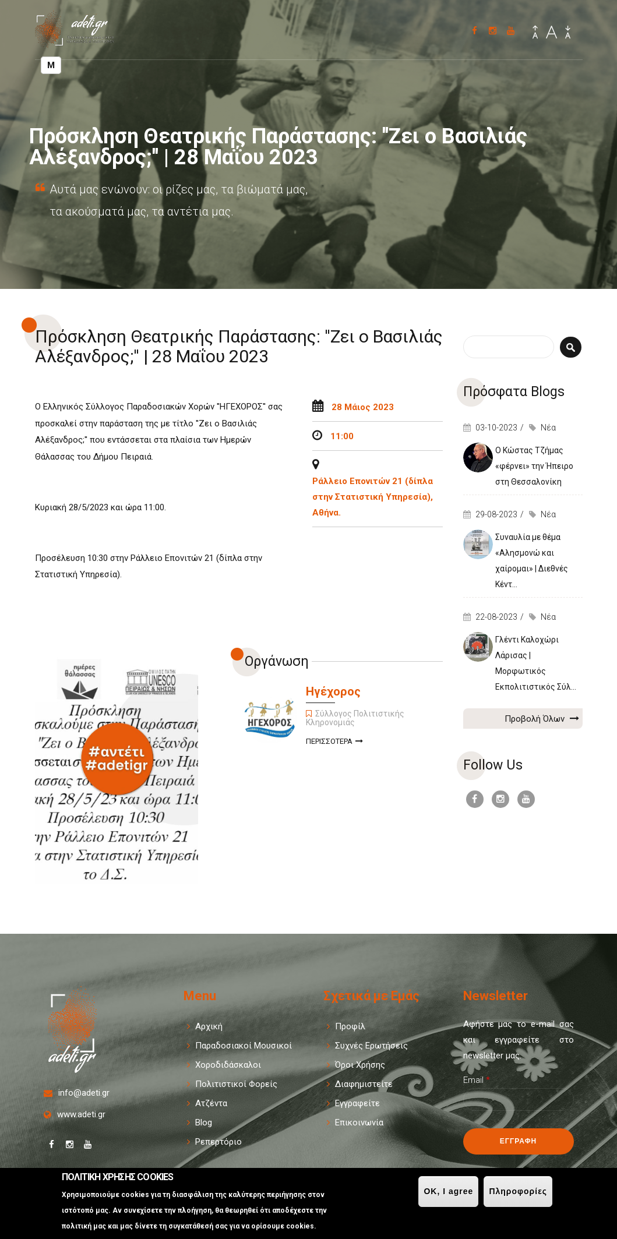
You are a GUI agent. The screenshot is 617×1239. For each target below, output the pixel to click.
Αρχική (209, 1026)
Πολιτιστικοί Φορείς (236, 1084)
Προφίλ (350, 1026)
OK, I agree (448, 1191)
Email (476, 1080)
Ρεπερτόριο (218, 1141)
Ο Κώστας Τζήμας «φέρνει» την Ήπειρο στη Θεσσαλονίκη (534, 466)
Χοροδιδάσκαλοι (228, 1065)
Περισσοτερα (334, 742)
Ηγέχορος (333, 691)
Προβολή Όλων (542, 718)
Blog (203, 1122)
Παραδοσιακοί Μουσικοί (243, 1045)
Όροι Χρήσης (360, 1065)
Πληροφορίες (518, 1191)
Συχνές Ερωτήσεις (371, 1045)
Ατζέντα (211, 1103)
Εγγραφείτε (357, 1103)
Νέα (548, 427)
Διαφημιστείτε (364, 1084)
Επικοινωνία (359, 1122)
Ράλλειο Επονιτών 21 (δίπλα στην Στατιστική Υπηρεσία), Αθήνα (372, 497)
